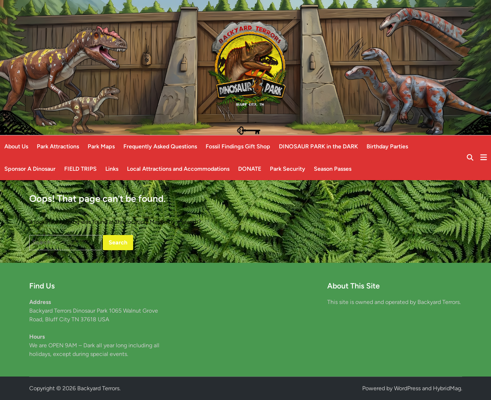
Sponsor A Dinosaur (30, 168)
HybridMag (447, 388)
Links (111, 168)
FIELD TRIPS (80, 168)
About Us (16, 146)
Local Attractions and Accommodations (178, 168)
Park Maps (101, 146)
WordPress (407, 388)
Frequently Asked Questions (160, 146)
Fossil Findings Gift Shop (238, 146)
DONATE (249, 168)
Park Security (287, 168)
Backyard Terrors (98, 388)
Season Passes (332, 168)
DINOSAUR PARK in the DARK (318, 146)
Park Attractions (58, 146)
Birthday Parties (387, 146)
